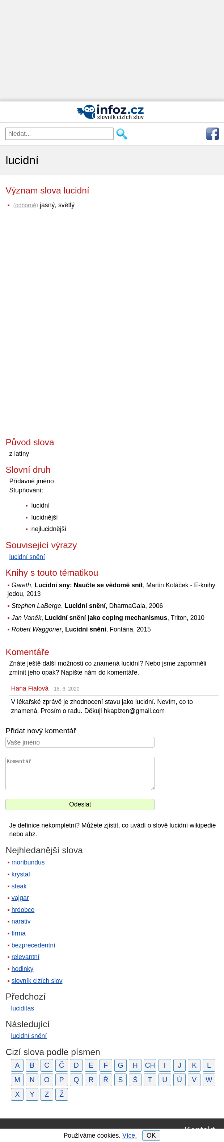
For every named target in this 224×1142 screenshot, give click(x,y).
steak (19, 886)
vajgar (20, 897)
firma (19, 933)
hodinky (23, 968)
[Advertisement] (112, 50)
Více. (129, 1135)
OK (151, 1135)
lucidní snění (27, 556)
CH (150, 1065)
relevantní (25, 956)
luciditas (22, 1008)
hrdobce (23, 909)
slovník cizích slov (37, 980)
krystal (21, 874)
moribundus (28, 862)
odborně (25, 205)
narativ (21, 921)
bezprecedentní (33, 945)
